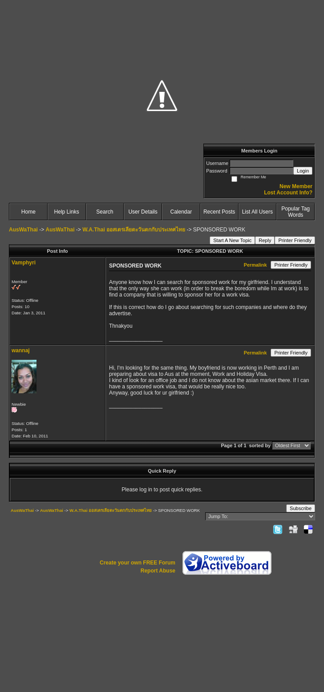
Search (104, 212)
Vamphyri (24, 263)
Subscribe (301, 508)
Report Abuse (158, 571)
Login (303, 170)
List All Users (257, 212)
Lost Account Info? (288, 192)
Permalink (255, 265)
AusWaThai (23, 230)
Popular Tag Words (295, 212)
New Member (295, 186)
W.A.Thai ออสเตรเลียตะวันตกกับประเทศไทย (133, 230)
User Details (142, 212)
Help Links (66, 212)
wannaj (21, 350)
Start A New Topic (232, 240)
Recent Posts (219, 212)
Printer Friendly (295, 240)
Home (28, 212)
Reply (265, 240)
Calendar (181, 212)
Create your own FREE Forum (137, 563)
